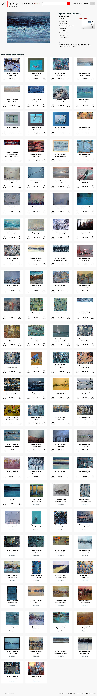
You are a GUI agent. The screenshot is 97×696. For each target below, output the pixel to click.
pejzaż (66, 35)
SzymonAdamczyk (64, 16)
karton (64, 28)
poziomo (66, 33)
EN (92, 4)
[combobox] (54, 3)
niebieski (65, 30)
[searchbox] (43, 4)
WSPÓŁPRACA (71, 694)
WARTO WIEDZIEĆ (91, 694)
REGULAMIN (80, 694)
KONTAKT (61, 694)
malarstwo (66, 37)
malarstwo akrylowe (69, 26)
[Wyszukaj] (68, 3)
